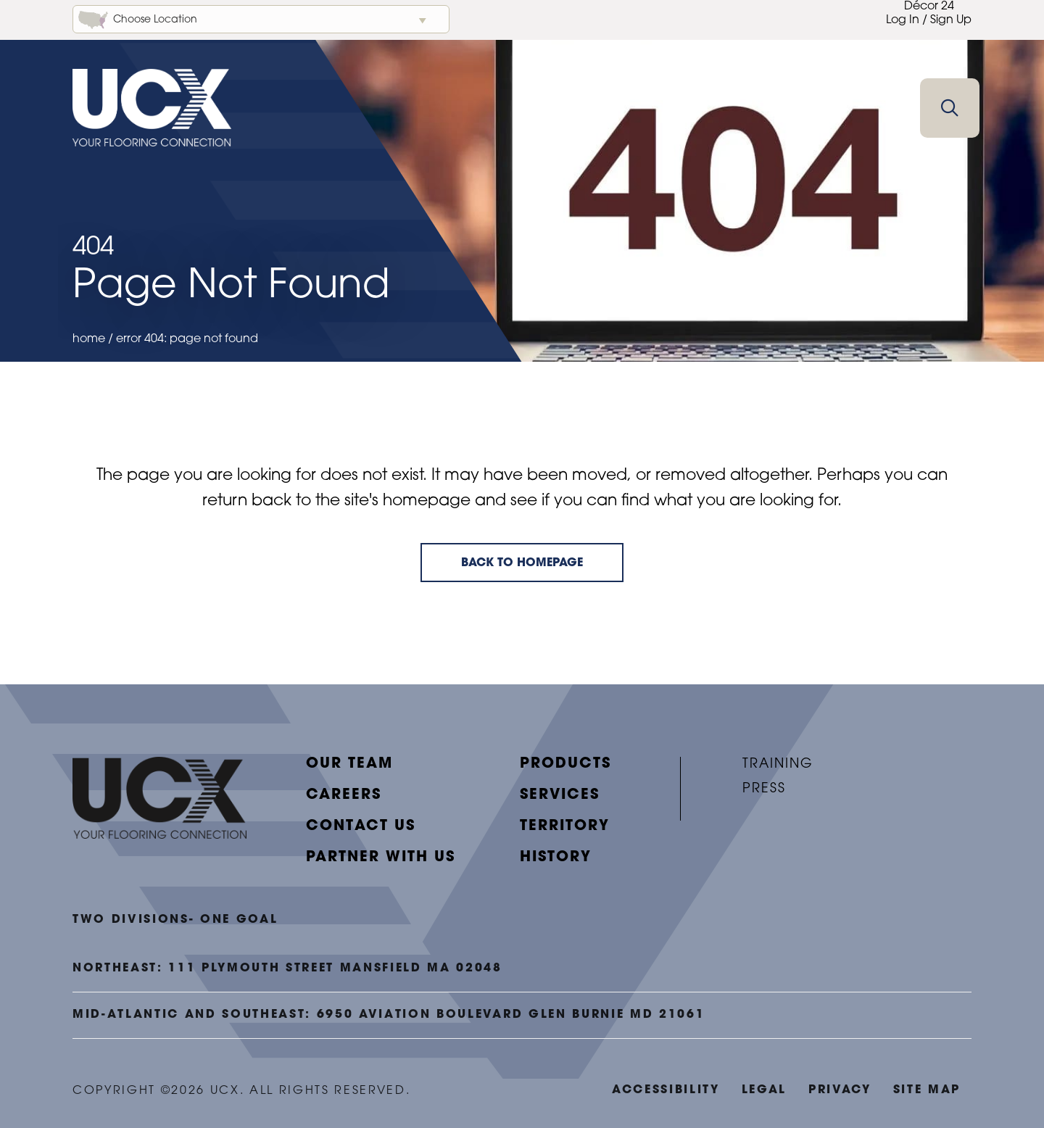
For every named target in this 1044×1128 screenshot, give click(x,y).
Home (88, 339)
